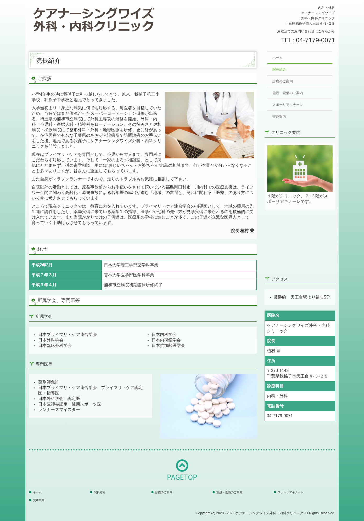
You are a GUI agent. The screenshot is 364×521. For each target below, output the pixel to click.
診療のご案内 (282, 81)
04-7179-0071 (315, 40)
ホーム (277, 58)
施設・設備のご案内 (287, 93)
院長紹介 (279, 69)
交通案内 (279, 116)
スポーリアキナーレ (287, 105)
